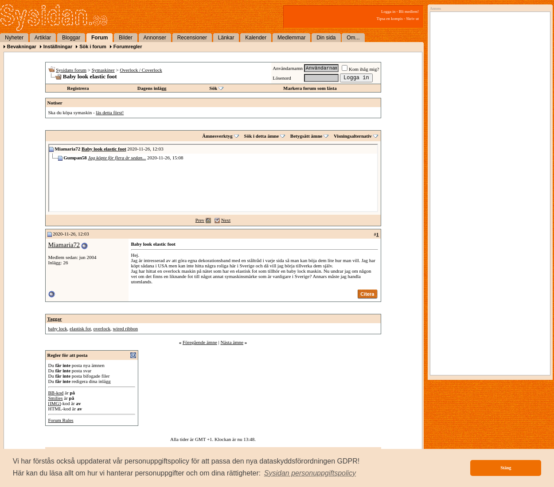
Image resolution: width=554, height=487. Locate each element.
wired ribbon (125, 328)
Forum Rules (61, 420)
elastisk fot (80, 328)
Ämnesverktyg (217, 136)
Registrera (78, 88)
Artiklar (43, 38)
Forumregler (127, 46)
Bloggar (71, 38)
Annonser (155, 38)
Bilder (126, 38)
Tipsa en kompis (390, 18)
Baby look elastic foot (104, 148)
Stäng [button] (505, 467)
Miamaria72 (64, 244)
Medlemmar (291, 38)
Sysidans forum (71, 70)
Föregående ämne (200, 342)
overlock (102, 328)
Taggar (54, 318)
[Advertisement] (488, 104)
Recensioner (192, 38)
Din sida (326, 38)
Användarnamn (288, 68)
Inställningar (57, 46)
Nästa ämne (231, 342)
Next (225, 220)
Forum (99, 38)
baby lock (57, 328)
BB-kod (56, 392)
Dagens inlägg (152, 88)
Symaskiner (103, 70)
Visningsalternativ (353, 136)
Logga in (388, 11)
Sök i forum (92, 46)
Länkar (226, 38)
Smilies (55, 398)
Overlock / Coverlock (141, 70)
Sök (213, 88)
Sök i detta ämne (261, 136)
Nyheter (14, 38)
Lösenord (282, 78)
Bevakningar (21, 46)
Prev (199, 220)
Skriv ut (412, 18)
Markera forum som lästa (310, 88)
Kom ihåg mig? (360, 69)
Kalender (255, 38)
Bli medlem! (409, 11)
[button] (310, 473)
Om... (353, 38)
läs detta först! (110, 112)
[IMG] (54, 403)
